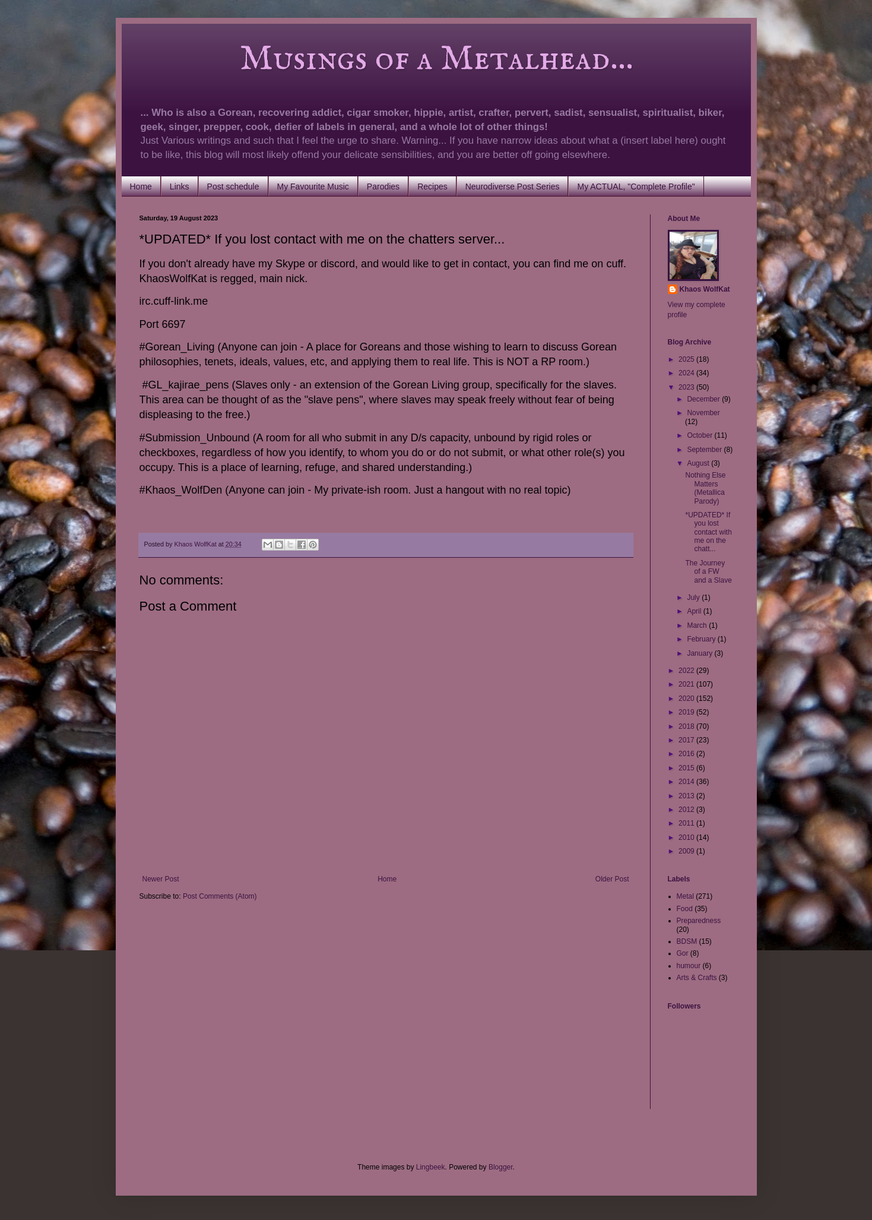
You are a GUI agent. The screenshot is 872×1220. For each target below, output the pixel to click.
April (695, 611)
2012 (687, 809)
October (700, 435)
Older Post (612, 879)
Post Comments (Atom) (220, 896)
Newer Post (160, 879)
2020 (687, 698)
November (703, 413)
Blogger (501, 1167)
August (699, 463)
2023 (687, 387)
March (698, 625)
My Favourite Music (313, 186)
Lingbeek (430, 1167)
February (702, 639)
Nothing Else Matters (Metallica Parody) (705, 488)
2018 (687, 726)
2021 (687, 684)
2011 (687, 823)
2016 (687, 754)
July (694, 597)
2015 (687, 768)
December (704, 399)
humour (689, 966)
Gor (683, 953)
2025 (687, 359)
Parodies (383, 186)
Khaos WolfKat (705, 289)
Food (685, 909)
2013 (687, 796)
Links (179, 186)
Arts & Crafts (697, 978)
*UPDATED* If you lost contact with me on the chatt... (708, 532)
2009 (687, 851)
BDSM (687, 941)
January (700, 653)
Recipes (432, 186)
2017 (687, 740)
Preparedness (699, 920)
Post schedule (233, 186)
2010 (687, 837)
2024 (687, 373)
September (705, 449)
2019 (687, 712)
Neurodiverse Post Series (512, 186)
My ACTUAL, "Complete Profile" (636, 186)
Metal (685, 896)
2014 (687, 781)
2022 (687, 670)
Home (141, 186)
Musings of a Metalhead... (386, 59)
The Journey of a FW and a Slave (708, 571)
